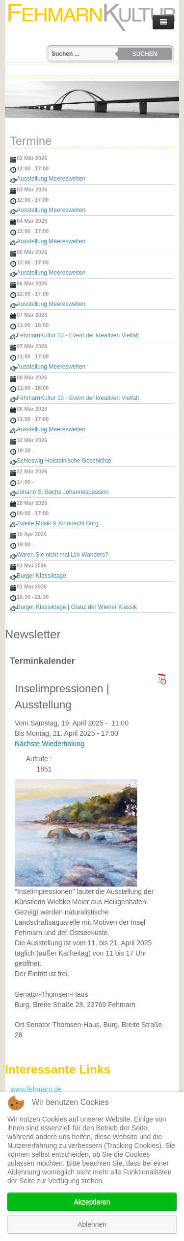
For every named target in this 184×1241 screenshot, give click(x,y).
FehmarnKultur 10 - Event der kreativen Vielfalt (78, 335)
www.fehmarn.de (33, 1089)
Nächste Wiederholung (49, 744)
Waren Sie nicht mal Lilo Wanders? (62, 554)
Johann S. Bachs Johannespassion (62, 492)
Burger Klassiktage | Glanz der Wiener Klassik (77, 607)
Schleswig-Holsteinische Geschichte (64, 460)
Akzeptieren (92, 1202)
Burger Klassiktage (41, 575)
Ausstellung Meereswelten (51, 178)
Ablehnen (92, 1224)
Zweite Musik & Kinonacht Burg (58, 523)
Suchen (145, 53)
